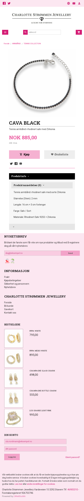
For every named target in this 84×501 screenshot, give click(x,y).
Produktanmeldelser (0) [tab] (27, 185)
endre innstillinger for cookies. (41, 484)
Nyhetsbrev (10, 287)
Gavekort (8, 309)
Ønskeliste (59, 154)
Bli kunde (8, 306)
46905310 (72, 489)
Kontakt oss (10, 312)
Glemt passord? (72, 457)
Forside (6, 44)
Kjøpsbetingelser (12, 280)
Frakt (6, 277)
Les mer (19, 484)
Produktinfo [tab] (18, 176)
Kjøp (24, 154)
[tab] (42, 227)
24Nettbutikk (20, 496)
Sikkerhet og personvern (16, 284)
